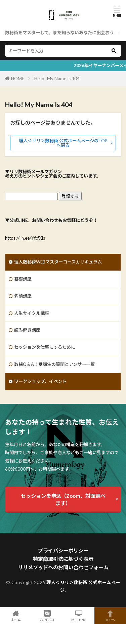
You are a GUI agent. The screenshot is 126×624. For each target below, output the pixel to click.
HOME (17, 78)
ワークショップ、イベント (40, 381)
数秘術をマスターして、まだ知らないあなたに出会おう (59, 32)
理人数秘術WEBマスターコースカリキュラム (58, 262)
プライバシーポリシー (63, 550)
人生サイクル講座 (31, 313)
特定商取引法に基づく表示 (63, 559)
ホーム (16, 615)
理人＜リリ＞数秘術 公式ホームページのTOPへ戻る (63, 143)
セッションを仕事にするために (44, 347)
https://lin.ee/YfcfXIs (25, 238)
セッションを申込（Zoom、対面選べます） (63, 499)
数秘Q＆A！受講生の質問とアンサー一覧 (54, 364)
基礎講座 (23, 279)
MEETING (79, 615)
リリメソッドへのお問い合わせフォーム (63, 567)
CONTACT (47, 615)
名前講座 (23, 296)
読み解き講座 (27, 330)
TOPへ (110, 615)
